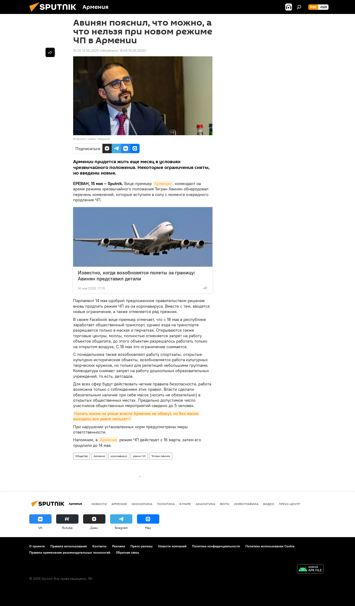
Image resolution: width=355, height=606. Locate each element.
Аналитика (205, 504)
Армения (99, 456)
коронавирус (119, 456)
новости (99, 504)
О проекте (37, 546)
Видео (268, 504)
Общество (81, 456)
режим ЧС (139, 456)
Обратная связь (127, 552)
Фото (224, 504)
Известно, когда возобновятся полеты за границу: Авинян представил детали (136, 275)
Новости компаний (172, 546)
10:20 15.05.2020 (86, 50)
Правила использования (68, 546)
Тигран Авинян (160, 456)
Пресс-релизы (141, 546)
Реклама (118, 546)
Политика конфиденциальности (216, 546)
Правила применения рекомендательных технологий (69, 552)
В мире (185, 504)
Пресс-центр (289, 504)
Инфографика (246, 504)
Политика (166, 504)
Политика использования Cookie (270, 546)
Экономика (141, 504)
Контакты (99, 546)
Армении (162, 183)
